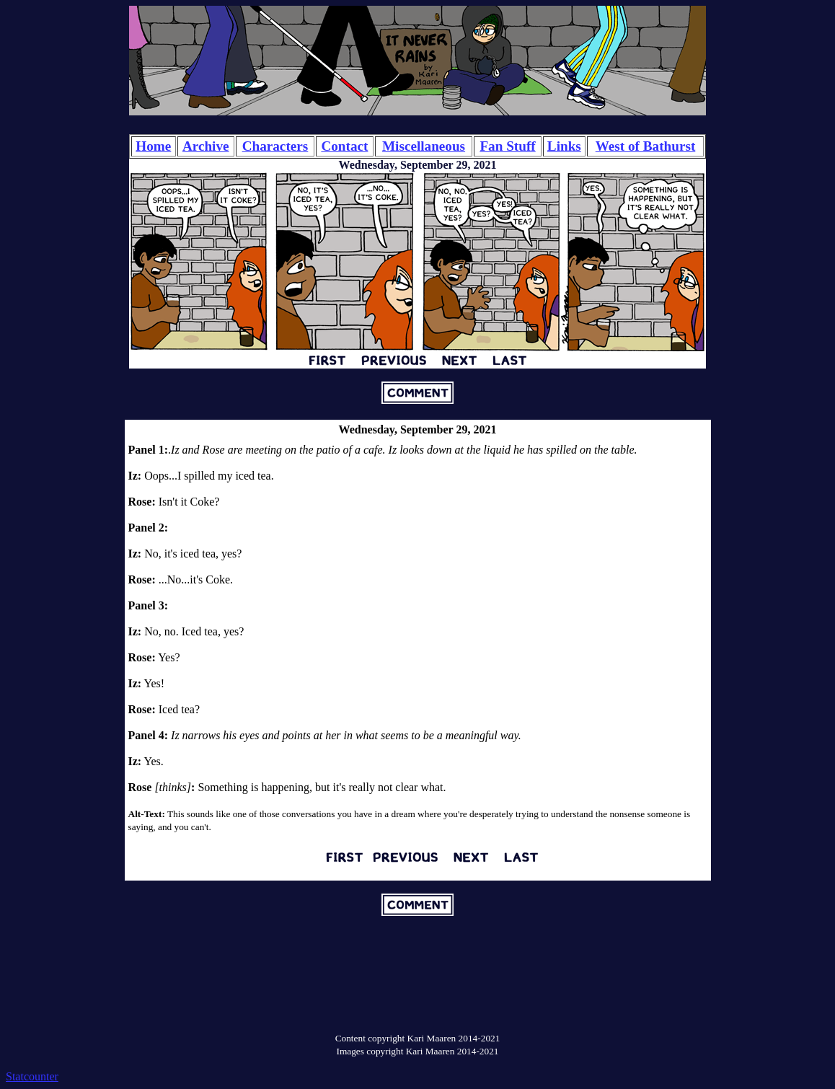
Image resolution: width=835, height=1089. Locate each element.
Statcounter (32, 1076)
